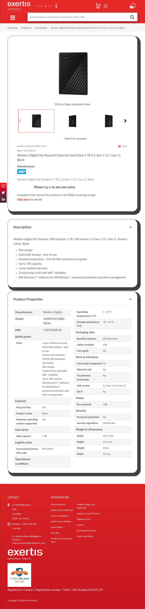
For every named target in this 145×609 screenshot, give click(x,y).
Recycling (55, 532)
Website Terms (83, 518)
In (3, 199)
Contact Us (35, 5)
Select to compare (72, 137)
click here (34, 535)
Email (3, 186)
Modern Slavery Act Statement (86, 505)
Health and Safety (85, 535)
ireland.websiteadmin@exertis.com (28, 542)
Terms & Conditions (60, 515)
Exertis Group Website (61, 520)
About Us (52, 5)
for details (29, 199)
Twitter (3, 192)
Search (132, 17)
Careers (80, 524)
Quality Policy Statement (62, 509)
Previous (20, 120)
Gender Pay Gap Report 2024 (61, 539)
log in (47, 186)
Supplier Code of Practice (88, 512)
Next (125, 120)
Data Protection (58, 503)
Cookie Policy (57, 526)
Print (124, 145)
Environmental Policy (86, 530)
